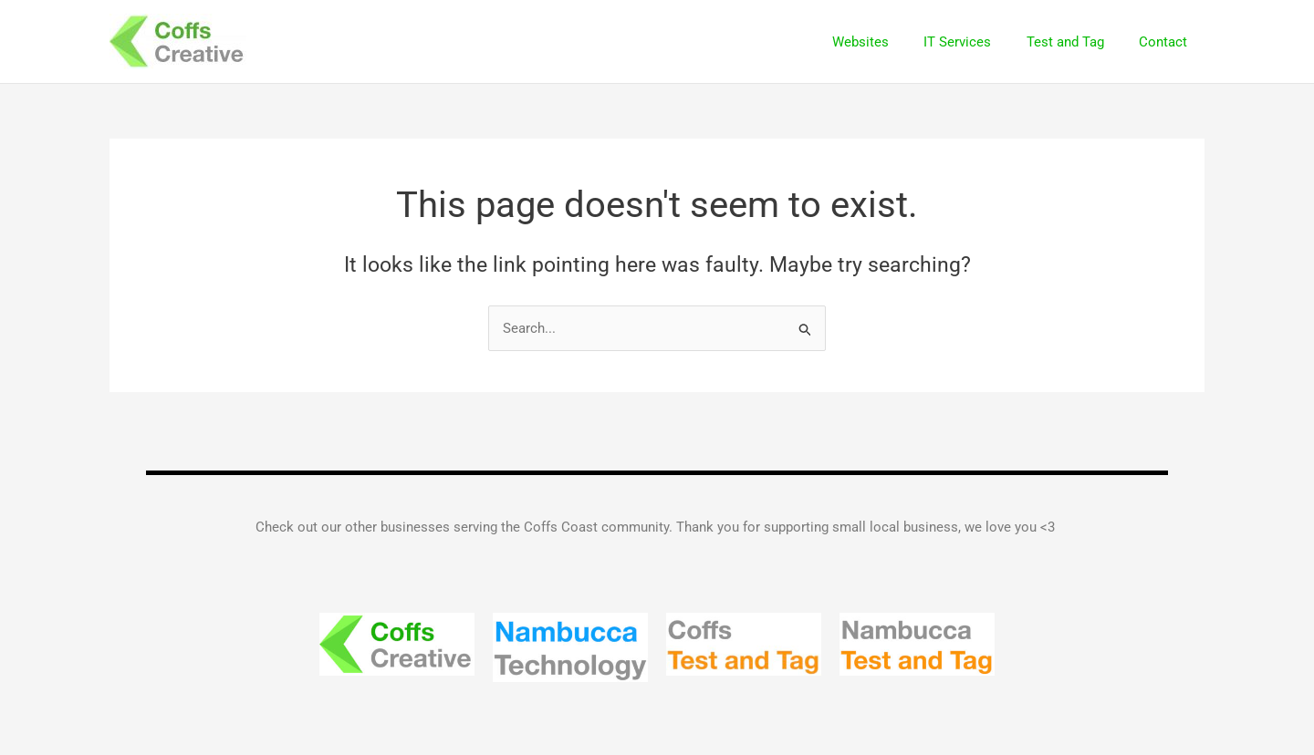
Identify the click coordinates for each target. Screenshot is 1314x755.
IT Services (976, 42)
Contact (1166, 42)
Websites (887, 42)
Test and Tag (1076, 42)
